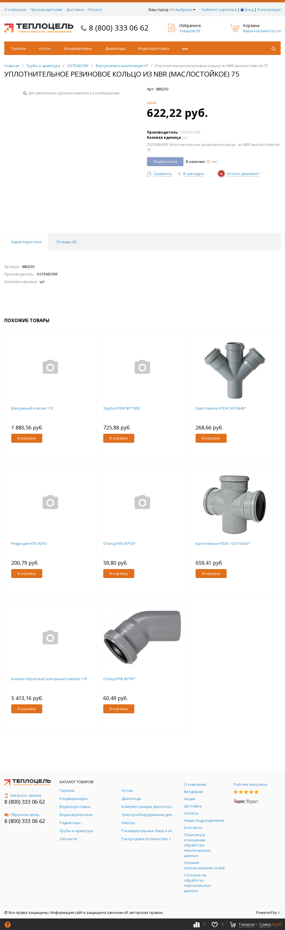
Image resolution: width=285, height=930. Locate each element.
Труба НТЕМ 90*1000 (121, 408)
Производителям (46, 9)
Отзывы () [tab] (66, 241)
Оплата (95, 9)
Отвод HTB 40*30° (119, 543)
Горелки (18, 48)
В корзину (27, 438)
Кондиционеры (78, 48)
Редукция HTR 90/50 (29, 543)
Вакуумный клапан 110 (32, 408)
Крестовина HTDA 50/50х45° (221, 408)
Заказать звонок (23, 795)
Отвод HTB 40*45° (119, 678)
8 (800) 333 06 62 (119, 27)
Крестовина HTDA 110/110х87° (223, 543)
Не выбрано (182, 9)
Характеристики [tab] (26, 241)
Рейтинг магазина (250, 784)
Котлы (45, 48)
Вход (249, 9)
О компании (15, 9)
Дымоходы (115, 48)
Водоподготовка (153, 48)
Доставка (75, 9)
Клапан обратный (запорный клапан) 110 (49, 678)
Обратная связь (22, 814)
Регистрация (269, 9)
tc (279, 912)
